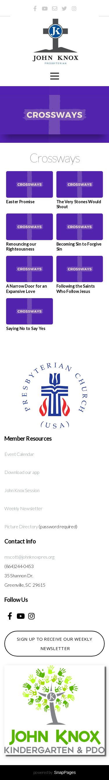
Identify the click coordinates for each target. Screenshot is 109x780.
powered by (54, 772)
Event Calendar (19, 454)
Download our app (22, 472)
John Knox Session (22, 490)
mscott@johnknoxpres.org (29, 557)
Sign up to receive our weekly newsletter (54, 643)
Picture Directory (21, 526)
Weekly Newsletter (23, 508)
